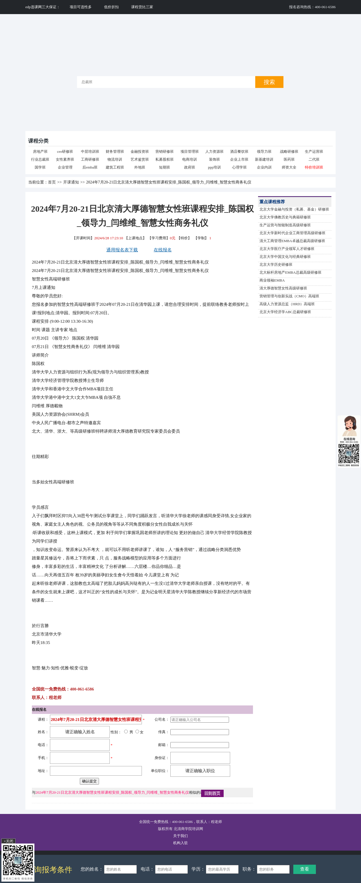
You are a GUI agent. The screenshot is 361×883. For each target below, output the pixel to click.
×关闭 (8, 841)
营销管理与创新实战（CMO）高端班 (289, 296)
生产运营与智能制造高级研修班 (285, 225)
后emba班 (90, 167)
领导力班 (264, 151)
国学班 (40, 167)
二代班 (314, 159)
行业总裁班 (40, 159)
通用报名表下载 (122, 249)
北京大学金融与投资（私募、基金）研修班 (294, 209)
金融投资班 (140, 151)
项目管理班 (189, 151)
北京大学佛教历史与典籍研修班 (285, 217)
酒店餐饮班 (239, 151)
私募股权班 (164, 159)
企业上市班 (239, 159)
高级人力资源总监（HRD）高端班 (287, 304)
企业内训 (264, 167)
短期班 (164, 167)
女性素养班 (65, 159)
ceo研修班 (65, 151)
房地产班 (40, 151)
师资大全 (289, 167)
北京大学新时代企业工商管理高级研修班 (292, 233)
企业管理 (65, 167)
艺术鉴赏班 (140, 159)
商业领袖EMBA (272, 280)
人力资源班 (214, 151)
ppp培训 (214, 167)
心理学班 (239, 167)
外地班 (139, 167)
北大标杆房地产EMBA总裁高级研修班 (290, 272)
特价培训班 (314, 167)
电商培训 (189, 159)
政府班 (189, 167)
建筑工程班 (115, 167)
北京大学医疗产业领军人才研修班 (286, 249)
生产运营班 (314, 151)
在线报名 (163, 249)
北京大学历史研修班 (275, 264)
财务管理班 (115, 151)
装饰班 (214, 159)
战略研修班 (289, 151)
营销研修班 (164, 151)
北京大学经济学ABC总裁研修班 (285, 312)
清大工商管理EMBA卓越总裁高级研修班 (292, 241)
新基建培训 (264, 159)
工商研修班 (90, 159)
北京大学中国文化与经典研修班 (285, 257)
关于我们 (180, 836)
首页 (52, 182)
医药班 (289, 159)
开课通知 (71, 182)
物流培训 (114, 159)
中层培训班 (90, 151)
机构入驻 (180, 843)
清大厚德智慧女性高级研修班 (283, 288)
